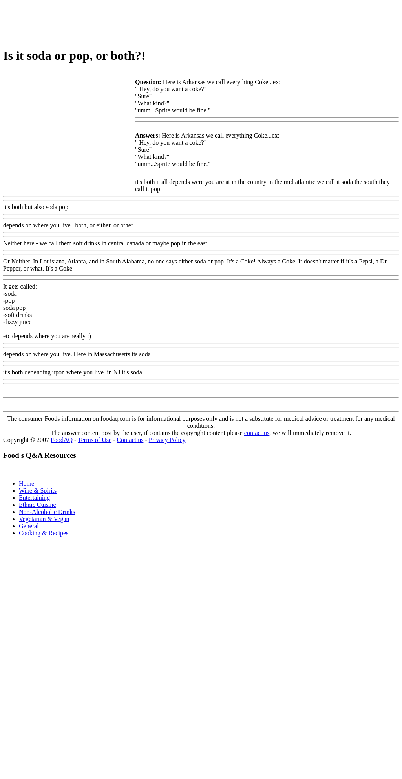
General (29, 526)
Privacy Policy (167, 439)
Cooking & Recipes (43, 533)
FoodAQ (62, 439)
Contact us (130, 439)
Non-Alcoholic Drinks (47, 511)
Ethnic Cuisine (37, 504)
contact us (256, 432)
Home (26, 483)
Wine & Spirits (38, 490)
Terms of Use (94, 439)
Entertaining (34, 497)
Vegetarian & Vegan (44, 519)
